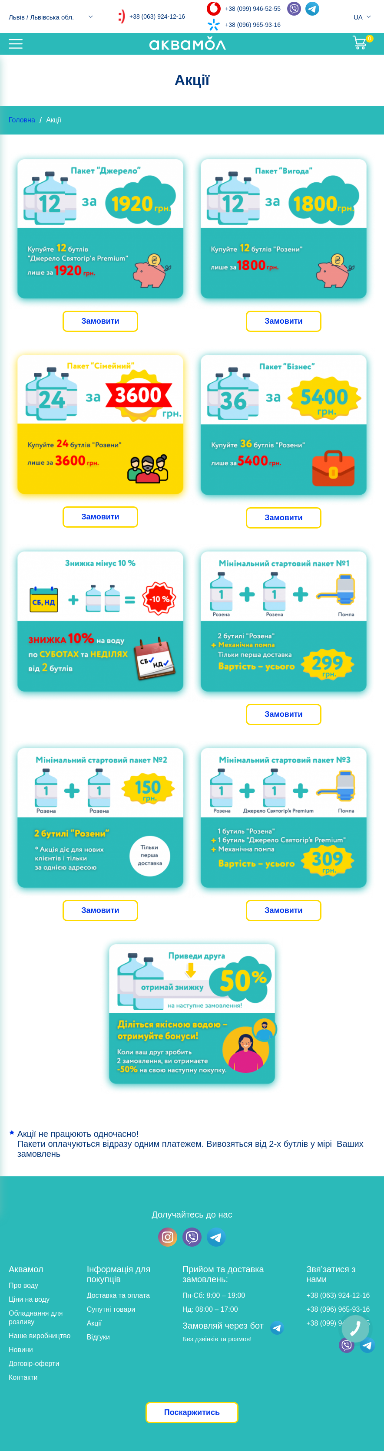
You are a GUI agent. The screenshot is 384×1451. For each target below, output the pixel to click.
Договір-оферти (34, 1363)
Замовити (100, 321)
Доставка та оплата (118, 1295)
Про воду (23, 1285)
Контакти (23, 1377)
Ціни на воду (29, 1299)
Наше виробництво (40, 1335)
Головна (22, 120)
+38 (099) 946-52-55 (253, 8)
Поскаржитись (192, 1412)
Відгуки (98, 1337)
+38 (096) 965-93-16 (253, 24)
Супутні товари (111, 1309)
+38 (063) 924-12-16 (157, 16)
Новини (21, 1349)
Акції (94, 1323)
